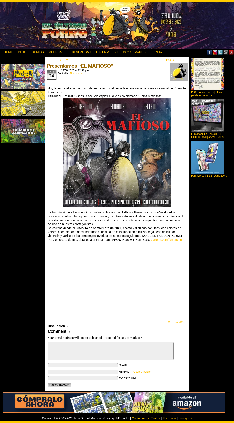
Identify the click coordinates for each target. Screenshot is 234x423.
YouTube (231, 52)
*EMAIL (135, 371)
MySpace (215, 52)
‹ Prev (64, 59)
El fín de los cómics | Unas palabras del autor (206, 94)
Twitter (220, 52)
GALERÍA (102, 52)
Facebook (209, 52)
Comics (38, 52)
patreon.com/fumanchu (166, 239)
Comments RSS (176, 322)
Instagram (185, 418)
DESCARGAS (81, 52)
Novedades (76, 73)
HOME (8, 52)
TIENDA (156, 52)
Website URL (128, 378)
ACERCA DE (58, 52)
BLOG (22, 52)
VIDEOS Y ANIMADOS (129, 52)
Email (226, 52)
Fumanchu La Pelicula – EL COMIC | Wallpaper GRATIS (207, 136)
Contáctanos (140, 418)
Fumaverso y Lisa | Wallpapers (209, 175)
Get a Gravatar (142, 371)
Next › (170, 59)
